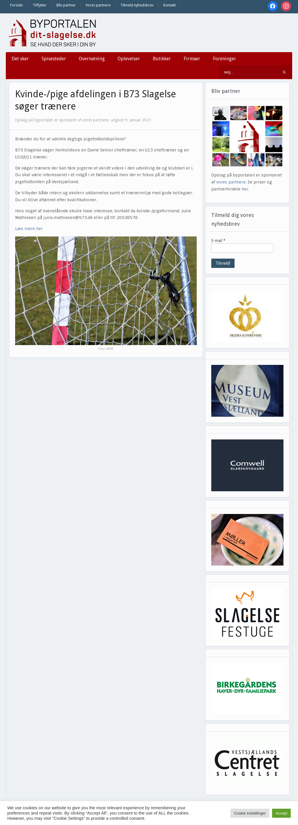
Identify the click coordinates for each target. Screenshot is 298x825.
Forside (16, 5)
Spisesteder (54, 58)
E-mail (218, 240)
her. (245, 189)
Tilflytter (40, 5)
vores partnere (231, 182)
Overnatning (92, 58)
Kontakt (169, 5)
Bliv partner (66, 5)
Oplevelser (129, 58)
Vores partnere (98, 5)
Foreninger (224, 58)
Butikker (162, 58)
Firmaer (192, 58)
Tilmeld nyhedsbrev (136, 5)
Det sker (20, 58)
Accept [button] (281, 813)
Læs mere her (29, 228)
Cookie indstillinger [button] (250, 813)
